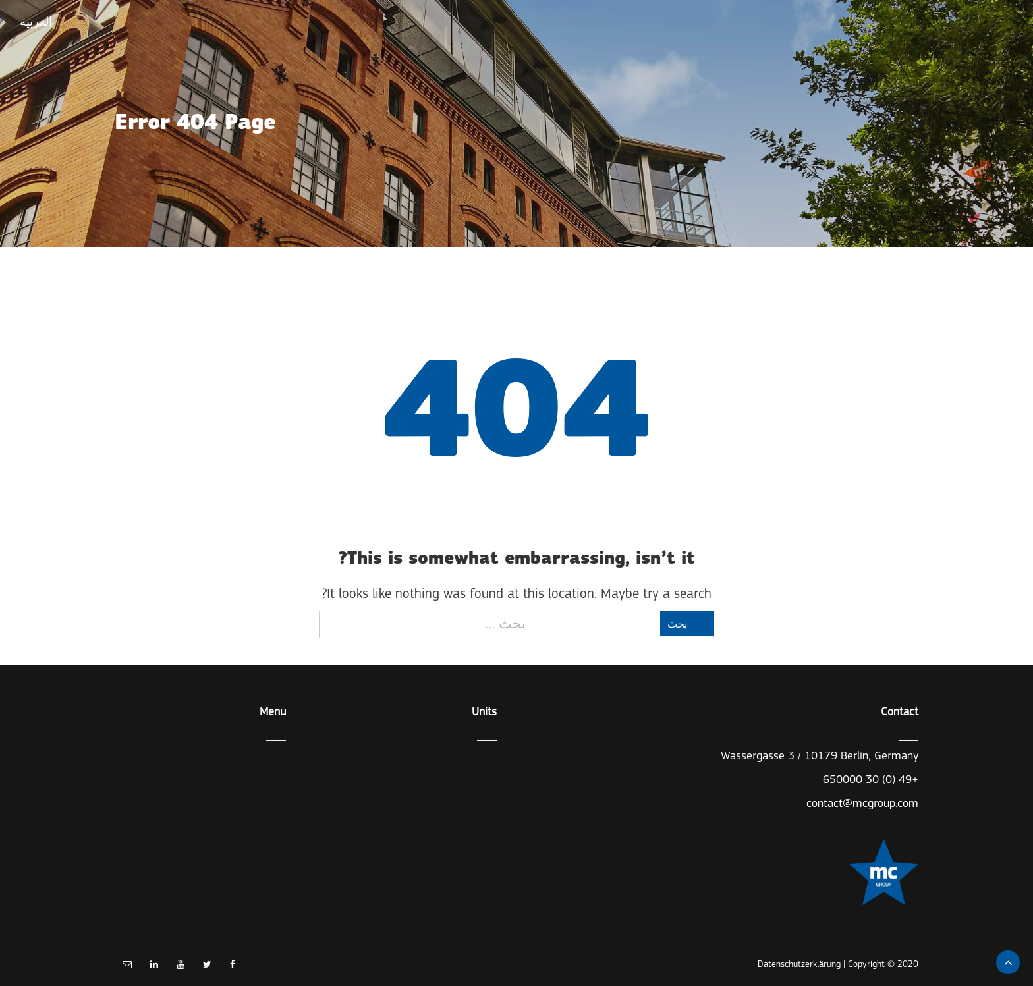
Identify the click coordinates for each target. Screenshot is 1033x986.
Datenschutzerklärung (799, 965)
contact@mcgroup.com (862, 804)
